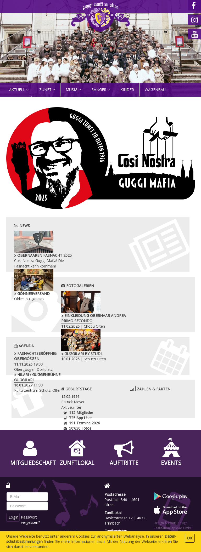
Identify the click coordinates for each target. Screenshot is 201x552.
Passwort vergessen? (30, 520)
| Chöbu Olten (91, 309)
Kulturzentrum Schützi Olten (103, 361)
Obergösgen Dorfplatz (35, 361)
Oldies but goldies (98, 247)
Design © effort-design (170, 523)
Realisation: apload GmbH (173, 528)
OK (189, 538)
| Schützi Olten (160, 307)
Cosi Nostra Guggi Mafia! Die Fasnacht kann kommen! (38, 252)
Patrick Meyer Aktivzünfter (73, 401)
